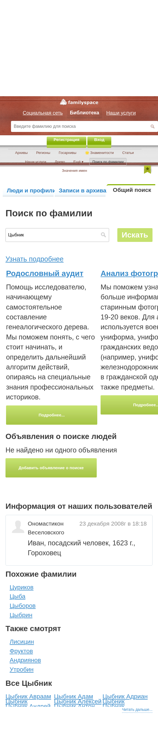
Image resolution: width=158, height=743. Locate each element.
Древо (60, 162)
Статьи (128, 153)
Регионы (43, 153)
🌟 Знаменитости (99, 153)
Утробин (22, 669)
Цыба (17, 596)
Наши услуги (35, 162)
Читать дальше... (137, 709)
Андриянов (25, 660)
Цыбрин (21, 615)
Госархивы (67, 153)
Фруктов (21, 651)
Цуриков (22, 587)
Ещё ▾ (78, 162)
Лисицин (22, 641)
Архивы (21, 153)
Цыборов (23, 605)
